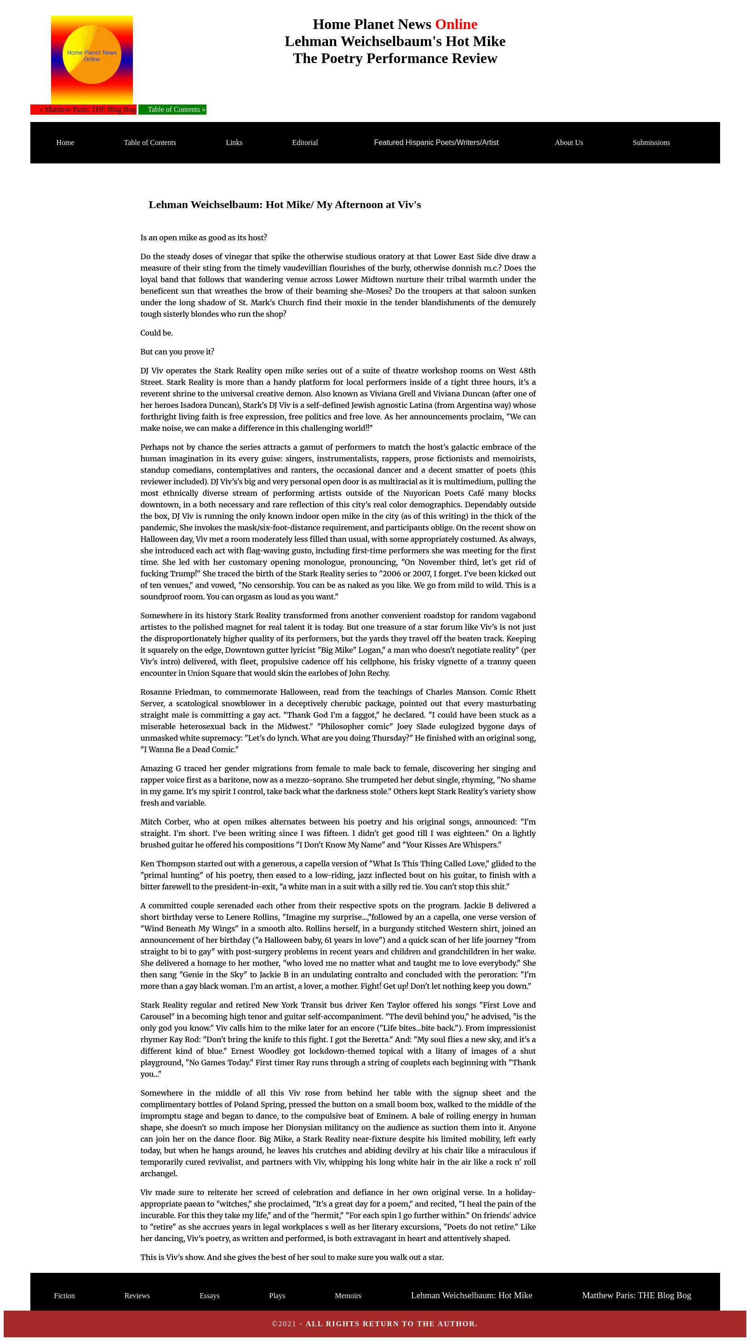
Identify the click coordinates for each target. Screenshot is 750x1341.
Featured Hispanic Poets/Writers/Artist (436, 142)
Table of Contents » (177, 109)
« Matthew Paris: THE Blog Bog (88, 109)
